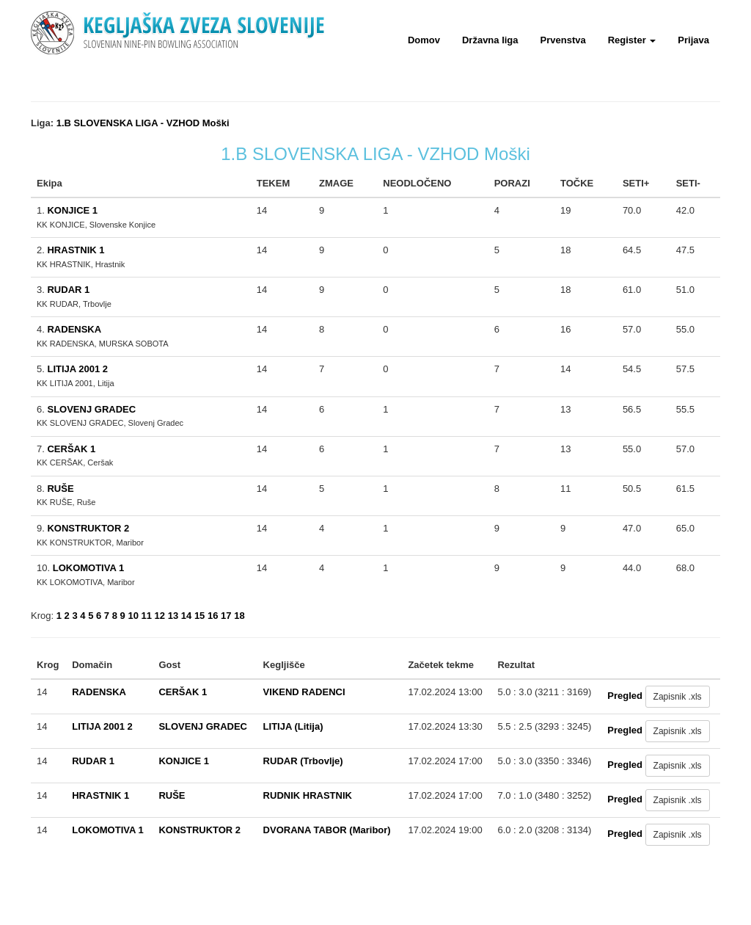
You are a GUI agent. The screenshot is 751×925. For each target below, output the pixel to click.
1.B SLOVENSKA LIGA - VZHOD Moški (143, 122)
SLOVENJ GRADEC (91, 409)
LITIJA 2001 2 (77, 368)
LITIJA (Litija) (293, 726)
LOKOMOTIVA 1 (89, 567)
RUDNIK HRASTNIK (307, 795)
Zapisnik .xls (677, 697)
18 (239, 615)
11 (147, 615)
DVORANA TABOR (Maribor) (327, 829)
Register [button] (632, 40)
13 (173, 615)
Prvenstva (563, 40)
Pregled (624, 695)
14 (186, 615)
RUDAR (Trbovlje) (303, 760)
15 (199, 615)
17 (226, 615)
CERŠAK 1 (71, 448)
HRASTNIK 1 (75, 249)
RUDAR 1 (68, 289)
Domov (424, 40)
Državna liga (490, 40)
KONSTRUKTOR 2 (88, 528)
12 (160, 615)
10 (133, 615)
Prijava (693, 40)
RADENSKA (74, 329)
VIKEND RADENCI (304, 691)
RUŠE (60, 488)
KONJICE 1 (72, 210)
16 (213, 615)
